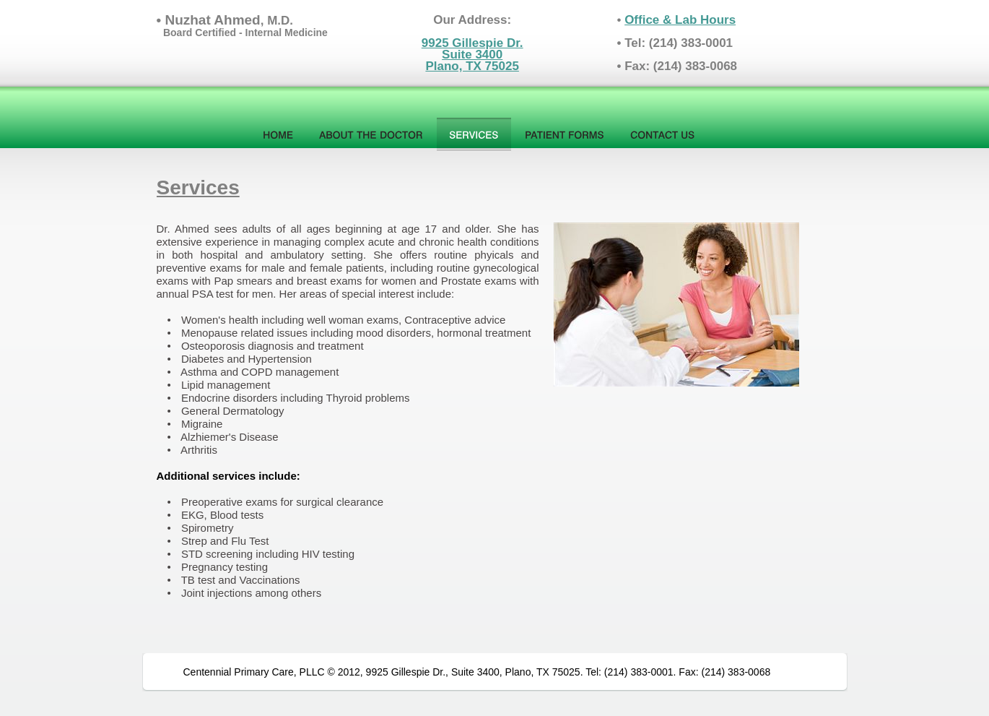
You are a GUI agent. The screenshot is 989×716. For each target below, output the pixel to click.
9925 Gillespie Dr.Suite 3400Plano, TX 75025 (472, 54)
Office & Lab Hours (680, 20)
